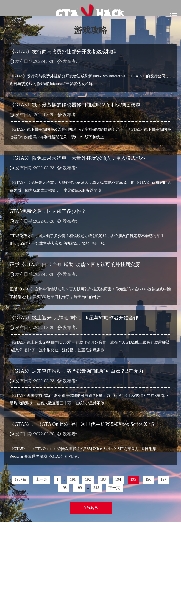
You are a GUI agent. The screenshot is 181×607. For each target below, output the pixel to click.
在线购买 (90, 508)
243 (96, 488)
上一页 (41, 479)
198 (64, 488)
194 (118, 479)
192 (88, 479)
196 (148, 479)
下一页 (114, 488)
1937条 (20, 479)
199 (79, 488)
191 (73, 479)
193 (103, 479)
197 (163, 479)
